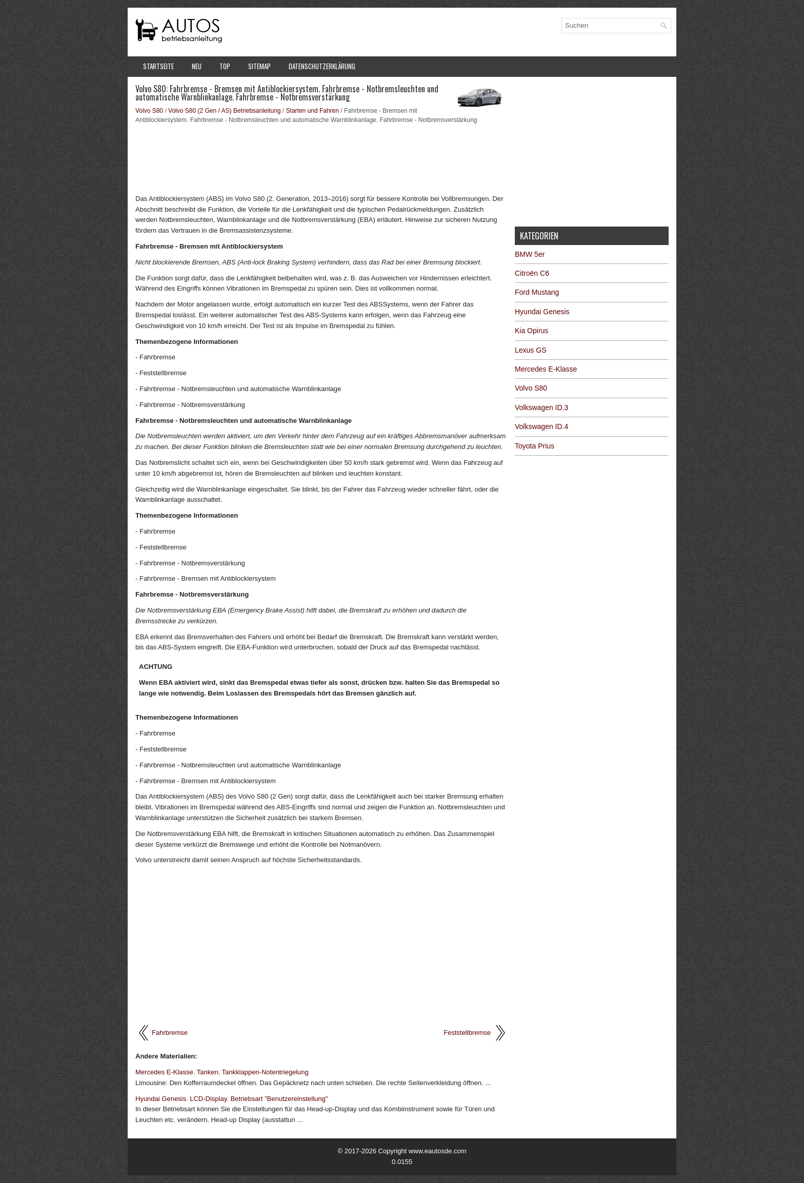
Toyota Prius (534, 446)
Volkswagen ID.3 (541, 407)
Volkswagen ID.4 (541, 426)
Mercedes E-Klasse (546, 369)
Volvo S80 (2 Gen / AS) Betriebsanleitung (224, 110)
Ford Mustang (537, 292)
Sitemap (259, 66)
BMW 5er (530, 254)
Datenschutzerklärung (322, 66)
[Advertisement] (321, 158)
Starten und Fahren (312, 110)
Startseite (158, 66)
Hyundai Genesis (542, 312)
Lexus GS (530, 350)
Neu (197, 66)
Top (224, 66)
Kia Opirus (531, 331)
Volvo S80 (149, 110)
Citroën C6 (532, 273)
